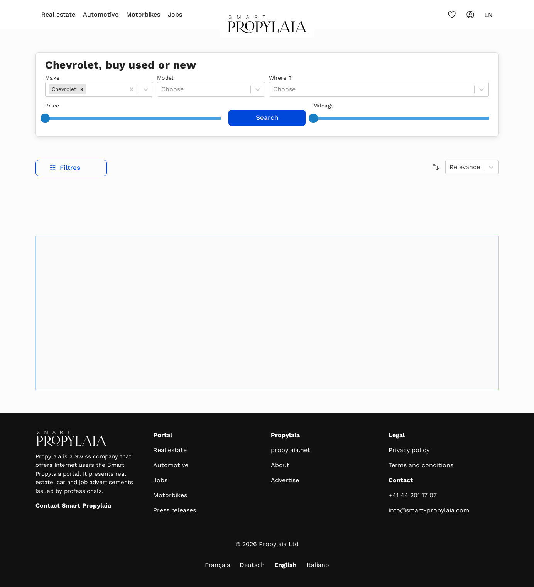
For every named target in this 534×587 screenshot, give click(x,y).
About (280, 465)
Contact (401, 480)
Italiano (317, 565)
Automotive (100, 14)
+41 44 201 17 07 (413, 495)
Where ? (280, 78)
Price (52, 105)
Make (52, 78)
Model (165, 78)
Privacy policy (409, 450)
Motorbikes (143, 14)
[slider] (45, 118)
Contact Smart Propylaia (73, 505)
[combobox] (89, 89)
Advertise (285, 480)
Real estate (58, 14)
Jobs (175, 14)
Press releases (174, 510)
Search (267, 117)
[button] (82, 89)
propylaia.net (290, 450)
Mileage (323, 105)
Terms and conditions (421, 465)
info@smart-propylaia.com (429, 510)
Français (217, 565)
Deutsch (252, 565)
